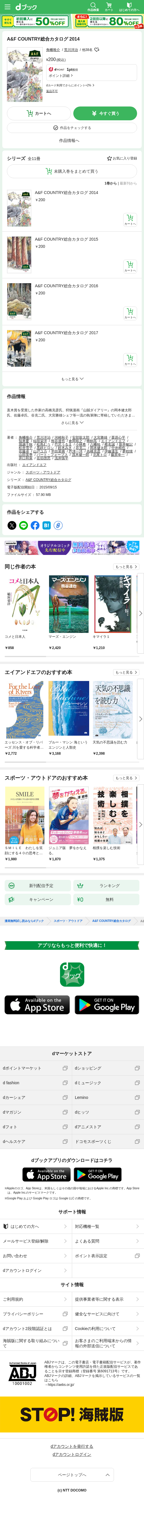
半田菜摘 (58, 451)
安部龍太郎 (80, 437)
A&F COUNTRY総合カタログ (48, 480)
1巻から (111, 183)
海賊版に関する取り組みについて (31, 1343)
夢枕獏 (127, 451)
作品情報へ (69, 140)
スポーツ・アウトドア (43, 472)
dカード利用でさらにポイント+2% (68, 85)
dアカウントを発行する (72, 1446)
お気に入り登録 (125, 158)
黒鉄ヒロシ (45, 448)
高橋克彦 (93, 451)
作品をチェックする (75, 128)
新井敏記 (126, 444)
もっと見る (124, 567)
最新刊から (128, 183)
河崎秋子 (61, 437)
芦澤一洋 (76, 451)
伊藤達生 (111, 451)
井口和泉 (26, 458)
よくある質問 (87, 1241)
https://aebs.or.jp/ (61, 1385)
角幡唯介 (53, 50)
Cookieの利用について (95, 1328)
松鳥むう (44, 444)
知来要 (24, 441)
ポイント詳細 (59, 76)
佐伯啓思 (44, 458)
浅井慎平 (61, 458)
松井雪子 (26, 448)
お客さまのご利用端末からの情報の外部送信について (103, 1343)
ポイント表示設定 (91, 1255)
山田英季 (26, 455)
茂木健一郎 (80, 455)
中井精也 (118, 448)
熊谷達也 (58, 441)
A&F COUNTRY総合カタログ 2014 (66, 192)
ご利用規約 (13, 1299)
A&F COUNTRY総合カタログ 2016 (66, 286)
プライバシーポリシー (23, 1314)
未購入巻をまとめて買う (76, 171)
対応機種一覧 (87, 1226)
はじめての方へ (21, 1226)
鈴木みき (65, 448)
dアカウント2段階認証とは (27, 1328)
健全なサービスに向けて (97, 1314)
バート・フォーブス (52, 455)
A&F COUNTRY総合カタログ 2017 (66, 332)
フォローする (97, 50)
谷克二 (81, 448)
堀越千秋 (26, 444)
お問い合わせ (15, 1255)
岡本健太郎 (98, 448)
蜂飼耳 (92, 441)
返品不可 (52, 91)
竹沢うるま (63, 444)
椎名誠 (109, 444)
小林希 (81, 444)
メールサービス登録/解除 (25, 1241)
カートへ (43, 113)
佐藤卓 (24, 451)
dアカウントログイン (22, 1270)
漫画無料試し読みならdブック (24, 921)
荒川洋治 (71, 50)
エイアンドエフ (113, 441)
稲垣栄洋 (40, 441)
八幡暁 (95, 444)
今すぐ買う (109, 113)
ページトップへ (72, 1474)
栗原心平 (118, 437)
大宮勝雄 (100, 437)
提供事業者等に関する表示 (99, 1299)
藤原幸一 (118, 455)
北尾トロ (100, 455)
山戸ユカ (40, 451)
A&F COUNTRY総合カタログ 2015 (66, 239)
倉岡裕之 (76, 441)
